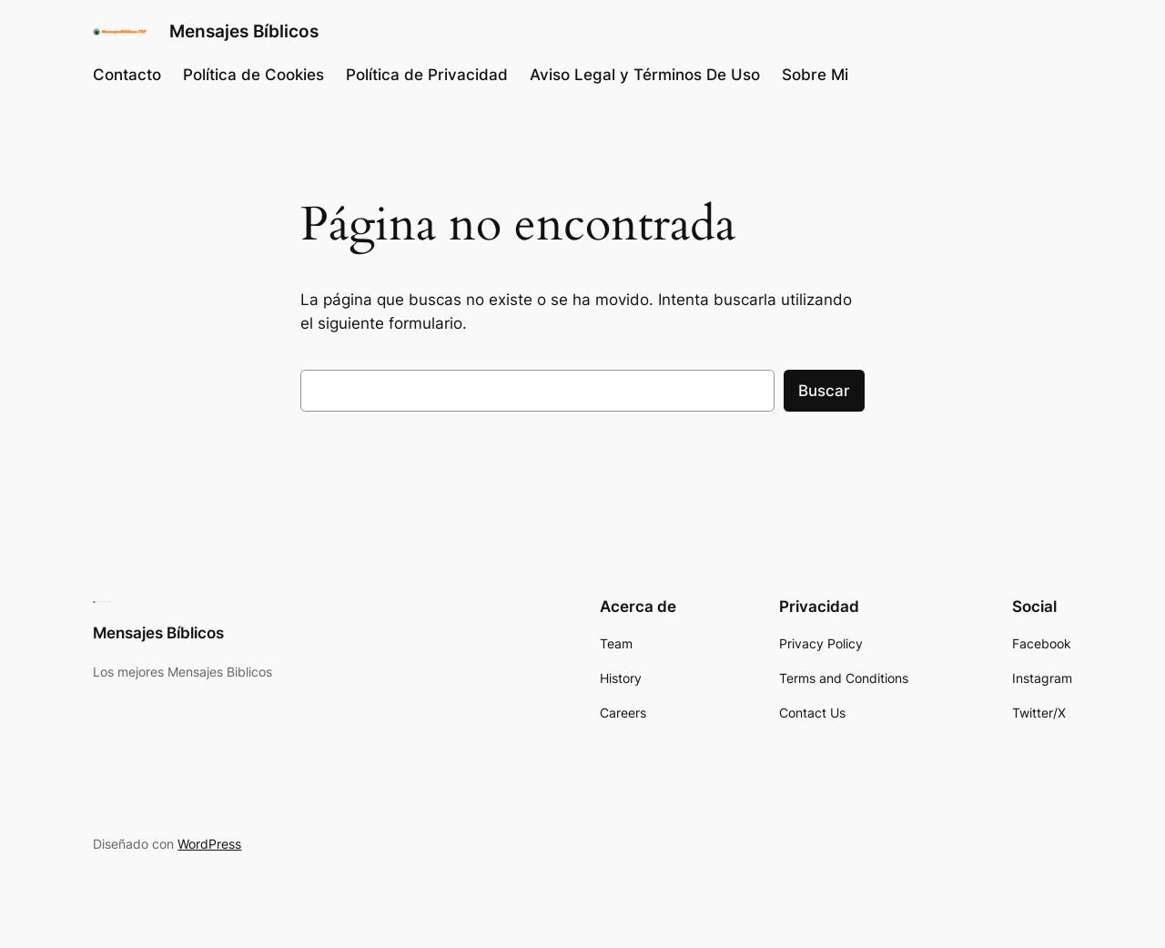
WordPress (209, 843)
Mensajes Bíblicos (244, 31)
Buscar (824, 391)
